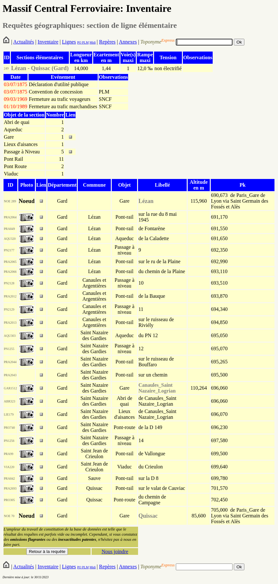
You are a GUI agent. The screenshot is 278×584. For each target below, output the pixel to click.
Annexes (128, 42)
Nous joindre (115, 551)
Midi (92, 42)
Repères (107, 42)
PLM (85, 42)
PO (79, 42)
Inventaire (47, 42)
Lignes (69, 42)
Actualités (23, 42)
